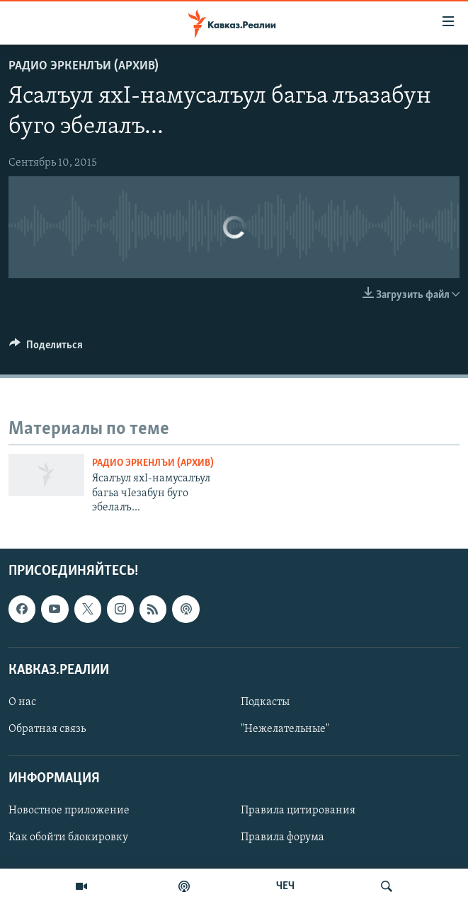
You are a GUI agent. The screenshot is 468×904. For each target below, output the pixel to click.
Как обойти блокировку (68, 837)
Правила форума (282, 837)
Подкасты (265, 702)
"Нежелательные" (285, 729)
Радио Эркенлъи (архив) (83, 66)
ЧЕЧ (285, 886)
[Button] (46, 348)
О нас (22, 702)
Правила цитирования (298, 810)
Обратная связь (47, 729)
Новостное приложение (69, 810)
